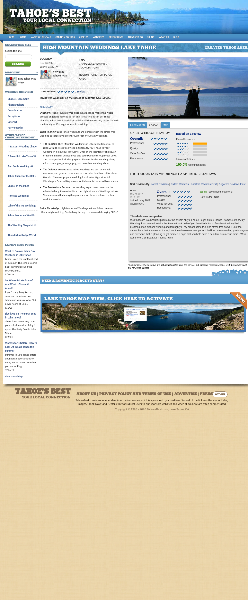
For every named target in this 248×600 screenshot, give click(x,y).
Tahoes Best (51, 19)
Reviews (153, 125)
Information (137, 125)
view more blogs (14, 376)
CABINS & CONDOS (65, 37)
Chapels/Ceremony (18, 98)
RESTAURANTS (116, 37)
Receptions (14, 116)
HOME (11, 37)
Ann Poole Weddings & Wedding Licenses (23, 166)
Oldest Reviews (180, 184)
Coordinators (15, 110)
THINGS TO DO (135, 37)
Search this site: (14, 50)
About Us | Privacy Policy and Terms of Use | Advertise (136, 394)
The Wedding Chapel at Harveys (23, 225)
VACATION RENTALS (41, 37)
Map (165, 125)
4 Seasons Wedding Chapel (22, 146)
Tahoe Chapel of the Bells (22, 176)
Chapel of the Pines (18, 185)
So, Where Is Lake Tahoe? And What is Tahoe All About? (19, 284)
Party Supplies (16, 127)
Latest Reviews (160, 184)
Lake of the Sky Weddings (22, 205)
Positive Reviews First (204, 184)
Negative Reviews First (232, 184)
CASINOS (83, 37)
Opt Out (220, 395)
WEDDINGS (98, 37)
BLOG (176, 37)
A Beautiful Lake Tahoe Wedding (23, 156)
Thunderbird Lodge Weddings (23, 235)
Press (206, 394)
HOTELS (22, 37)
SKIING (150, 37)
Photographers (16, 104)
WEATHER (164, 37)
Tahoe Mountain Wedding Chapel (23, 215)
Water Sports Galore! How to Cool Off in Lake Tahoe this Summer (21, 346)
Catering (12, 121)
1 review (80, 91)
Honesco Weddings (18, 195)
